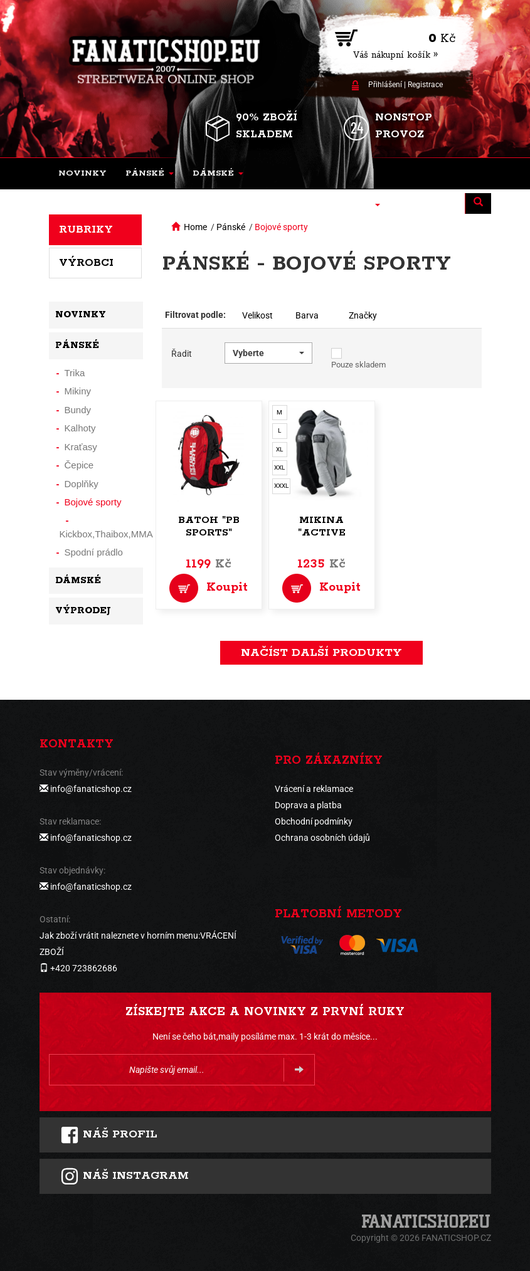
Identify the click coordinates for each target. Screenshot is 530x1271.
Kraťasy (81, 446)
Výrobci (86, 263)
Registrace (425, 84)
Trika (75, 372)
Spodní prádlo (94, 552)
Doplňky (81, 483)
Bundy (78, 409)
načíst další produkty (321, 653)
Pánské (230, 227)
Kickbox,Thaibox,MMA (106, 534)
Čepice (79, 465)
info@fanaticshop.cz (91, 789)
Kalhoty (80, 428)
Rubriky (86, 229)
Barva (307, 315)
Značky (363, 315)
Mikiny (78, 391)
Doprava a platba (308, 805)
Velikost (257, 315)
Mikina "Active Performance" (321, 533)
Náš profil (108, 1135)
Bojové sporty (281, 227)
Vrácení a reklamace (314, 789)
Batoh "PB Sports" (209, 526)
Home (195, 227)
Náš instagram (124, 1176)
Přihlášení (385, 84)
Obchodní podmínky (313, 821)
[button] (149, 173)
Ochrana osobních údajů (322, 838)
